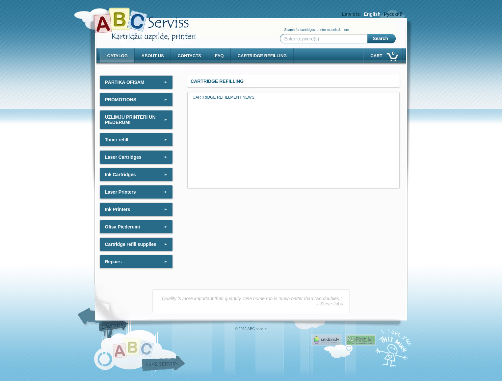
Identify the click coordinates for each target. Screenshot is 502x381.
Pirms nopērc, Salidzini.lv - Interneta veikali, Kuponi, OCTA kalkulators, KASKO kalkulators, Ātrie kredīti (326, 340)
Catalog (117, 55)
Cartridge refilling (262, 55)
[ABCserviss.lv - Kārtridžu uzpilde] (138, 20)
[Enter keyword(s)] (324, 39)
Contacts (189, 55)
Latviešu (351, 14)
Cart (383, 54)
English (372, 14)
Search (380, 38)
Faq (219, 55)
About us (153, 55)
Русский (393, 14)
